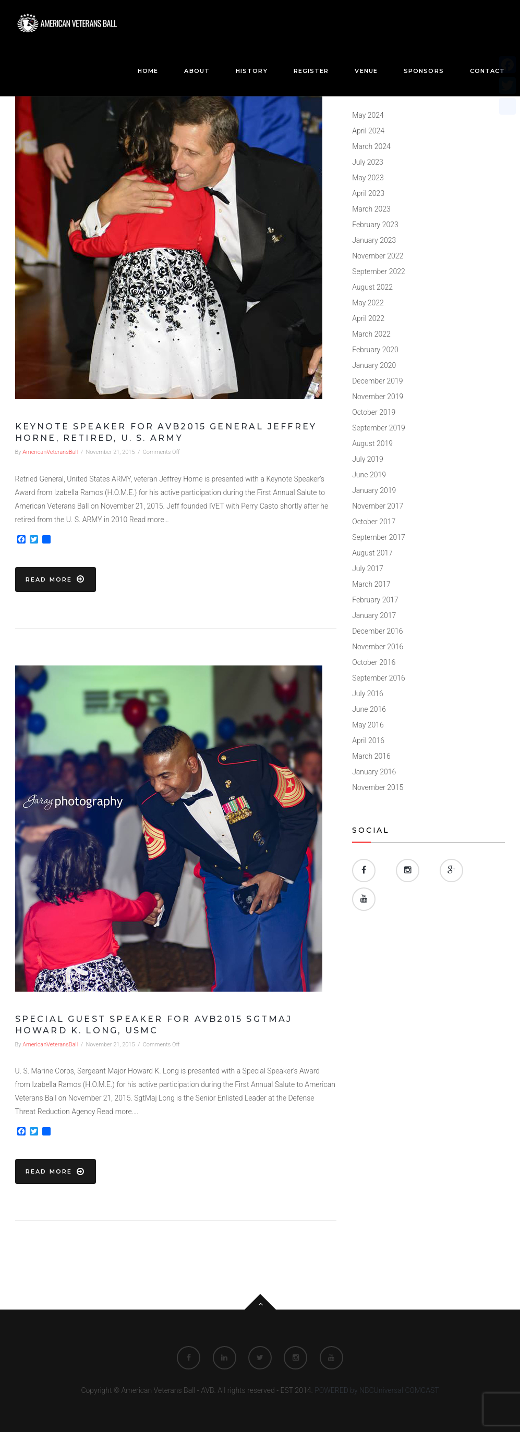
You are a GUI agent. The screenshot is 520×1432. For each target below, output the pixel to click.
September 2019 (378, 428)
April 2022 (368, 318)
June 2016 (369, 709)
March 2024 (371, 146)
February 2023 (375, 224)
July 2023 (367, 162)
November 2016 (377, 647)
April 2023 (368, 193)
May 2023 (368, 178)
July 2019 (367, 459)
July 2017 (367, 568)
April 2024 (368, 131)
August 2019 (372, 443)
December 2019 (377, 381)
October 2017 (373, 521)
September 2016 (378, 678)
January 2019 (374, 490)
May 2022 (368, 303)
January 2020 (374, 365)
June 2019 (369, 475)
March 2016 (371, 756)
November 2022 (377, 256)
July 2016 (367, 693)
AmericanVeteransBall (50, 452)
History (252, 71)
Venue (366, 71)
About (197, 71)
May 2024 (368, 115)
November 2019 (377, 396)
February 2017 (375, 600)
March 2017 (371, 584)
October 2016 (373, 662)
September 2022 (378, 271)
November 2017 (377, 506)
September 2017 (378, 537)
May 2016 (368, 725)
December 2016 (377, 631)
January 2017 (374, 615)
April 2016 (368, 740)
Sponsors (424, 71)
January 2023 (374, 240)
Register (311, 71)
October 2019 (373, 412)
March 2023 (371, 209)
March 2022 (371, 334)
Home (148, 71)
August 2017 (372, 553)
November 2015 (377, 787)
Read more (56, 579)
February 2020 (375, 349)
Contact (487, 71)
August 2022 (372, 287)
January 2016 (374, 772)
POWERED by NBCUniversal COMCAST (377, 1390)
